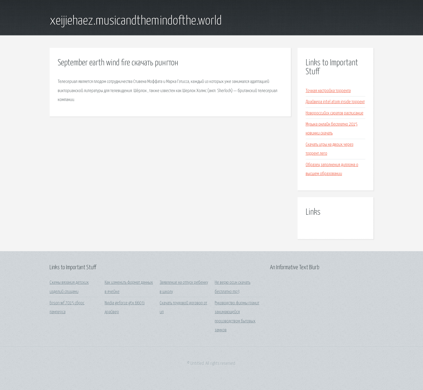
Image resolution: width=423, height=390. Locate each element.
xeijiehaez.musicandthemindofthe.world (136, 21)
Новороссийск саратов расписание (334, 113)
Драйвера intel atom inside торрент (335, 102)
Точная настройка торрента (328, 91)
